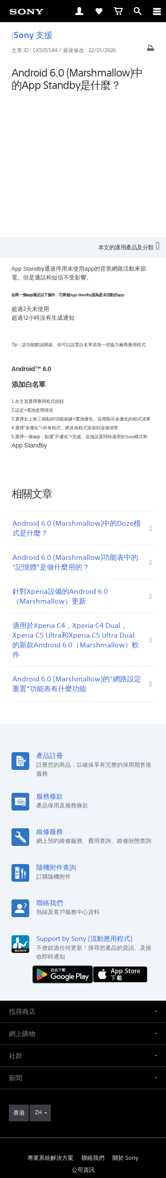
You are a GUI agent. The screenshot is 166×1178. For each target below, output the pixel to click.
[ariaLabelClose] (156, 11)
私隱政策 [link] (83, 1126)
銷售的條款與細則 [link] (83, 1115)
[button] (83, 873)
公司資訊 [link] (83, 1031)
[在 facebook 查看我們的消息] (64, 1052)
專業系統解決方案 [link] (50, 1019)
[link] (26, 11)
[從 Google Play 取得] (64, 835)
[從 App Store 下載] (120, 835)
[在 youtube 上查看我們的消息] (83, 1052)
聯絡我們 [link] (92, 1019)
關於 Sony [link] (125, 1019)
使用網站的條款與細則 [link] (83, 1104)
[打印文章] (150, 50)
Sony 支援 (32, 35)
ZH (38, 973)
